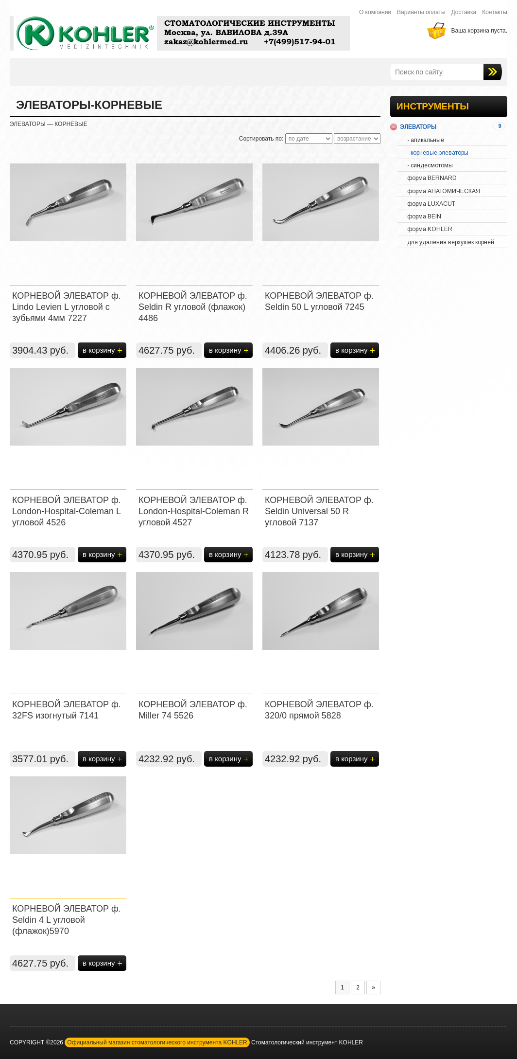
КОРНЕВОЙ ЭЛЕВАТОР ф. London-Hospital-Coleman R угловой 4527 (193, 511)
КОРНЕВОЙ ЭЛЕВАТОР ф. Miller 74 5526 (192, 710)
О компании (375, 12)
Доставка (464, 12)
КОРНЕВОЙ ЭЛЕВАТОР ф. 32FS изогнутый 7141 (66, 710)
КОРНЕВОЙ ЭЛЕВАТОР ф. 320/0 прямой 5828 (319, 710)
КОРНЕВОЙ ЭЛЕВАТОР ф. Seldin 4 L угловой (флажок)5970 (66, 920)
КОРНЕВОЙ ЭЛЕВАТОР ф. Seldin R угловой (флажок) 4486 (192, 307)
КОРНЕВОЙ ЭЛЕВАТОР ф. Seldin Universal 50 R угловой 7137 (319, 511)
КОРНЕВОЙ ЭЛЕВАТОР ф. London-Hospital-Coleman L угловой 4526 (66, 511)
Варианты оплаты (421, 12)
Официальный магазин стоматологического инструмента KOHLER (157, 1042)
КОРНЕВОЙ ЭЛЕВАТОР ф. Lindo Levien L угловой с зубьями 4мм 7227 (66, 307)
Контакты (494, 12)
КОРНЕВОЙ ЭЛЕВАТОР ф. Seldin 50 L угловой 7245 (319, 301)
